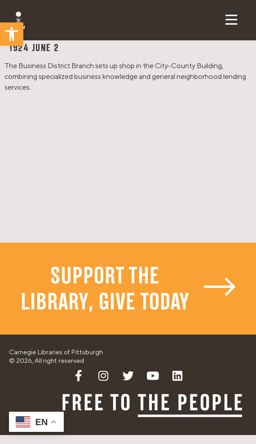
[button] (11, 34)
